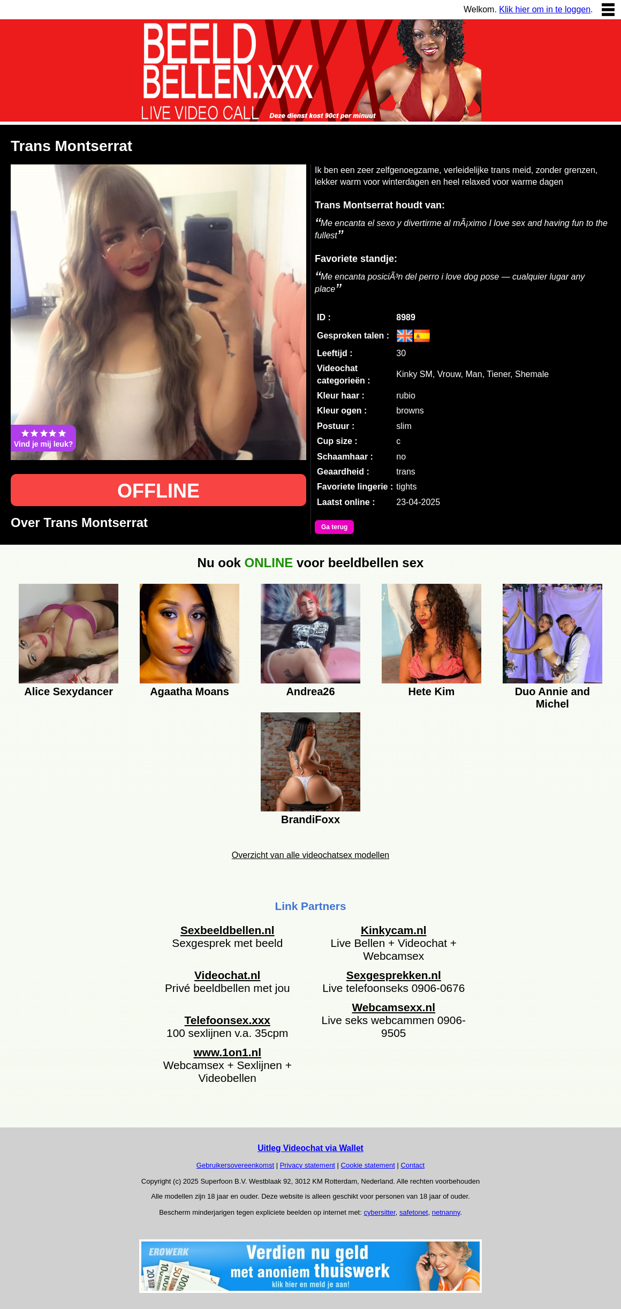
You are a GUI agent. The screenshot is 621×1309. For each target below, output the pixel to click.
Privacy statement (307, 1165)
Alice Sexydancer (68, 691)
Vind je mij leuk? (43, 438)
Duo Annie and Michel (552, 696)
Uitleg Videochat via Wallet (310, 1148)
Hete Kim (431, 691)
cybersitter (379, 1212)
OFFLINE (158, 491)
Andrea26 (310, 691)
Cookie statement (368, 1165)
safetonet (413, 1212)
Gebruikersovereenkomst (235, 1165)
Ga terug (334, 527)
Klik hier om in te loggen (544, 9)
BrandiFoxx (310, 819)
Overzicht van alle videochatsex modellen (310, 855)
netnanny (446, 1212)
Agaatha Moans (189, 691)
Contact (412, 1165)
